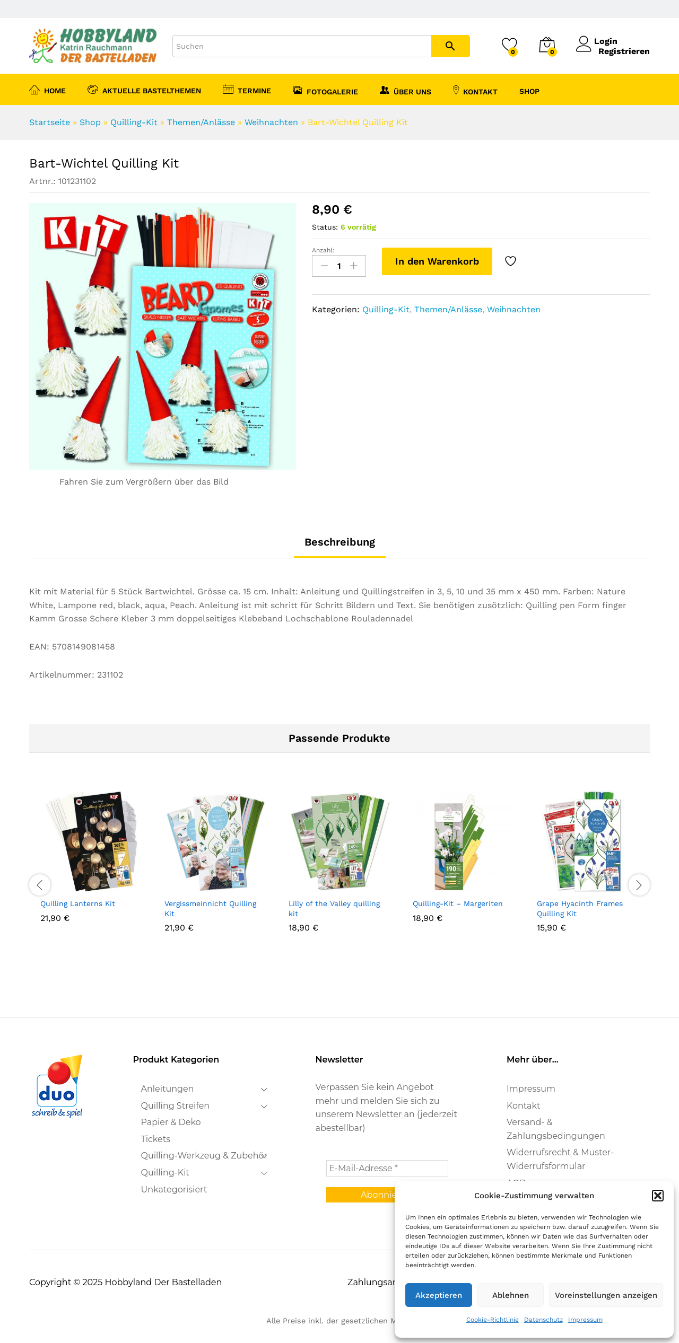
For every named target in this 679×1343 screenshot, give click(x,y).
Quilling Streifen (175, 1106)
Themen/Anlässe (201, 122)
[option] (91, 870)
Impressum (585, 1319)
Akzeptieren (438, 1295)
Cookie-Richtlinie (492, 1319)
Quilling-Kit (134, 122)
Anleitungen (167, 1089)
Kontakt (475, 90)
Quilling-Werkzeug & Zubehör (204, 1156)
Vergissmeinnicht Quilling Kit (210, 908)
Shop (90, 122)
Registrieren (624, 51)
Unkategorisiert (174, 1189)
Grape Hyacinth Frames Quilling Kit (580, 908)
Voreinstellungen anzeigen (606, 1295)
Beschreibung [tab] (339, 542)
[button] (657, 1195)
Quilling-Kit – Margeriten (458, 903)
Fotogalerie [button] (325, 90)
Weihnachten (271, 122)
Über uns (405, 90)
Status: (325, 227)
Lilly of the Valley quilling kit (334, 908)
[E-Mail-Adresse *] (387, 1168)
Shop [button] (529, 91)
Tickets (156, 1139)
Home (47, 89)
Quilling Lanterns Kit (77, 903)
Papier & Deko (171, 1122)
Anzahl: (323, 250)
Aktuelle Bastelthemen (144, 89)
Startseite (49, 122)
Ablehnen (510, 1295)
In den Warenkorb (437, 261)
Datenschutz (543, 1319)
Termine (247, 89)
